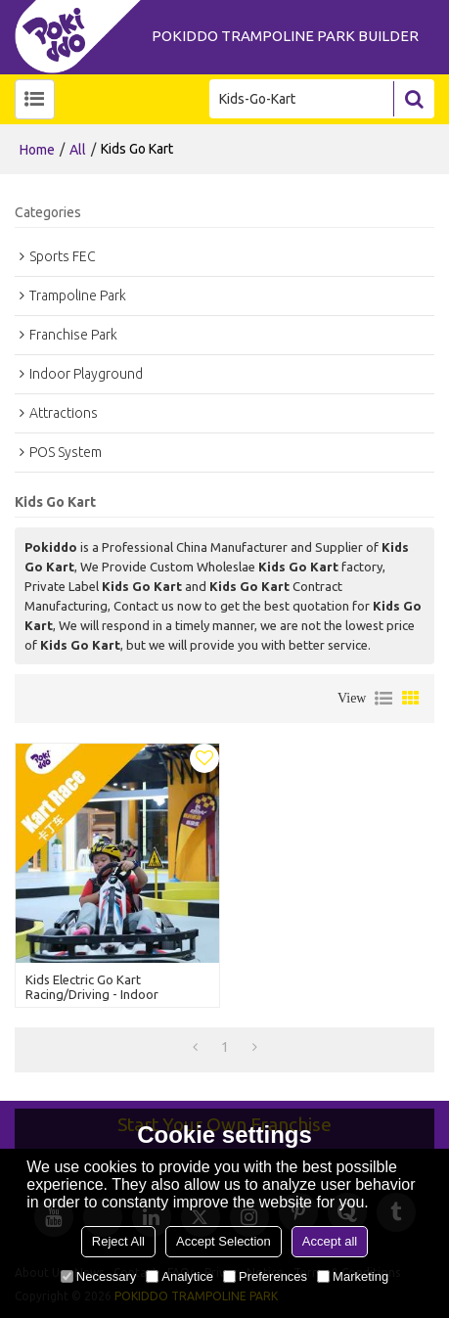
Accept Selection (223, 1241)
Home (37, 150)
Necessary (98, 1276)
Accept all (329, 1241)
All (77, 150)
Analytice (179, 1276)
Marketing (352, 1276)
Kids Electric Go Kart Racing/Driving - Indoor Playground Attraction (91, 994)
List (383, 698)
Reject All (118, 1241)
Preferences (265, 1276)
